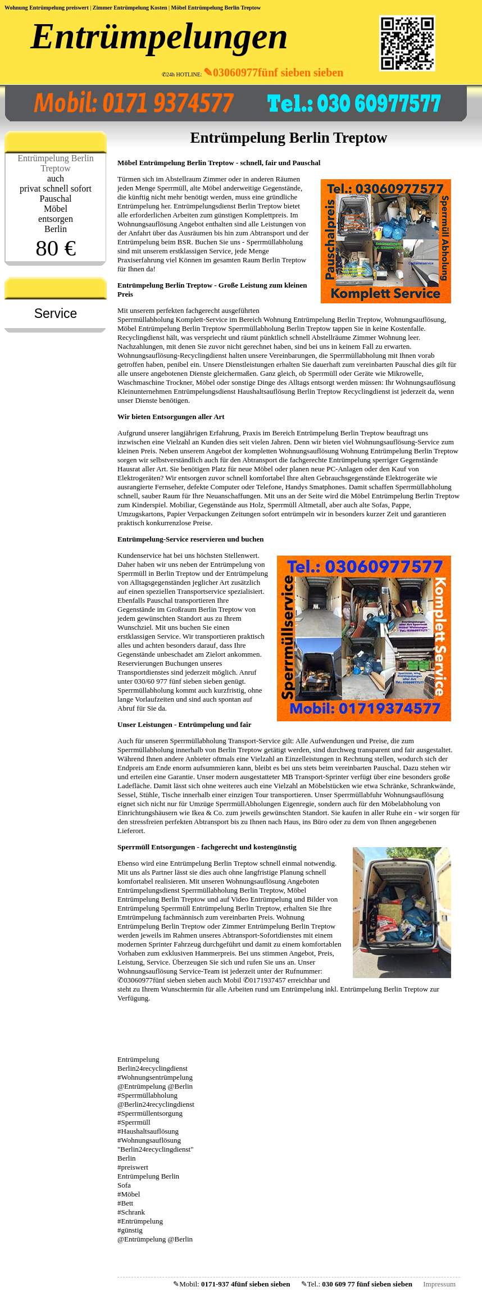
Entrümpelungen (159, 36)
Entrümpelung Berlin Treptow (55, 163)
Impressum (439, 1284)
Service (56, 313)
